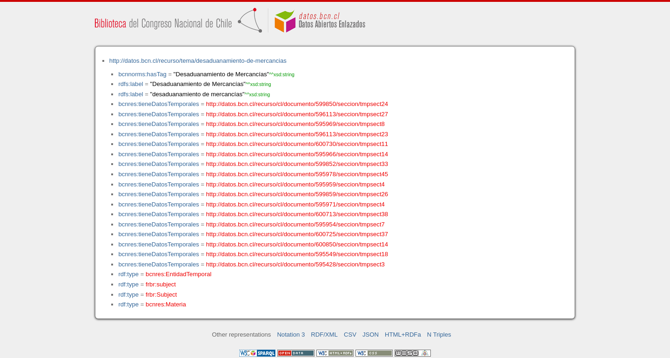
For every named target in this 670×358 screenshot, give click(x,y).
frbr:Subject (161, 294)
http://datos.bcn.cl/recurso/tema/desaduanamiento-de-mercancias (198, 60)
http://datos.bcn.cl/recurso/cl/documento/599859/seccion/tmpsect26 (297, 194)
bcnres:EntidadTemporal (178, 274)
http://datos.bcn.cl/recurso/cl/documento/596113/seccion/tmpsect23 (297, 134)
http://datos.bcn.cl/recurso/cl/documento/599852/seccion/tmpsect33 (297, 163)
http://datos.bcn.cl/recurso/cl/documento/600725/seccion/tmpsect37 (297, 234)
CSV (350, 334)
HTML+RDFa (403, 334)
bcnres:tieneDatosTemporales (158, 103)
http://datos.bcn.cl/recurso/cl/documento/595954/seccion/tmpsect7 (295, 224)
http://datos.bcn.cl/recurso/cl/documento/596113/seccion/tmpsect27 (297, 114)
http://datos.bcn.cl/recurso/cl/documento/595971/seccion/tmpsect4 (295, 204)
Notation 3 (291, 334)
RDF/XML (324, 334)
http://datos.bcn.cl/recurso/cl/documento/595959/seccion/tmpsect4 (295, 184)
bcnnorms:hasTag (142, 74)
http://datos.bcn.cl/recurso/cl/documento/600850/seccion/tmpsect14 (297, 244)
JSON (370, 334)
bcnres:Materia (166, 304)
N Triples (439, 334)
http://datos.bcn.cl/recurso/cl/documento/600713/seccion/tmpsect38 (297, 214)
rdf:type (128, 274)
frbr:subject (161, 284)
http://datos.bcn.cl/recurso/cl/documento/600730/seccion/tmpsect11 (297, 143)
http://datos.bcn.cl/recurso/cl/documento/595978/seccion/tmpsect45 (297, 174)
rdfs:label (130, 83)
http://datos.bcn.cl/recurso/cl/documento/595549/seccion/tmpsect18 (297, 254)
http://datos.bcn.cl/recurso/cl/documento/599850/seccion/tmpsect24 (297, 103)
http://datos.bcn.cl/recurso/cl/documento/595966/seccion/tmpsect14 (297, 154)
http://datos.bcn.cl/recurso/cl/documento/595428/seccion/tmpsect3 (295, 264)
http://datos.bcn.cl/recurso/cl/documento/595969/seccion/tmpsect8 (295, 123)
